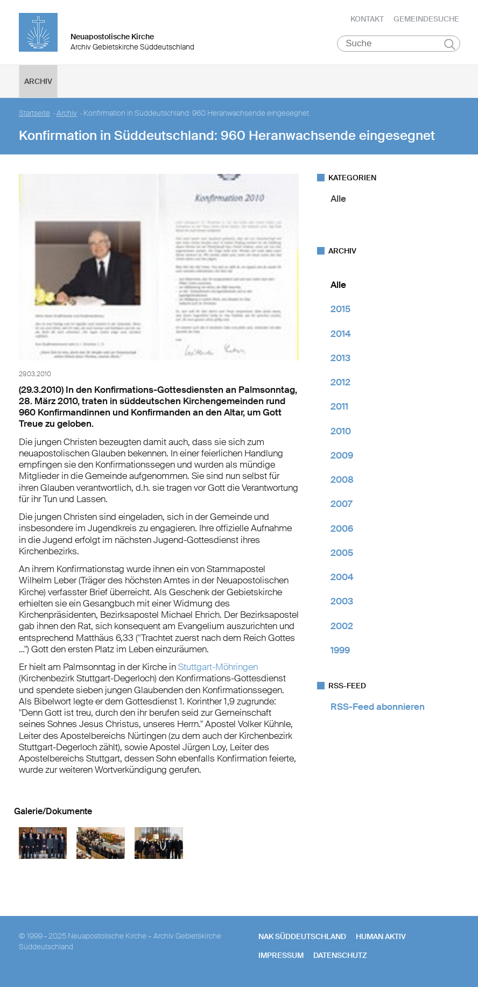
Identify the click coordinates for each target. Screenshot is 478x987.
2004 (342, 577)
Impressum (281, 955)
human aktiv (381, 936)
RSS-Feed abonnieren (378, 707)
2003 (342, 601)
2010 (341, 431)
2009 (342, 455)
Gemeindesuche (426, 19)
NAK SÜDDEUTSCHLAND (302, 936)
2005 (342, 553)
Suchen (449, 44)
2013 (340, 358)
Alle (338, 199)
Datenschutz (340, 955)
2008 (342, 479)
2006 (342, 528)
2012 (340, 382)
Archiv (38, 81)
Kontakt (367, 19)
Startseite (34, 113)
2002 (342, 626)
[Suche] (398, 44)
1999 (340, 650)
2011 (339, 406)
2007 (341, 504)
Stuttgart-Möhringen (218, 667)
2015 (340, 309)
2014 (341, 334)
